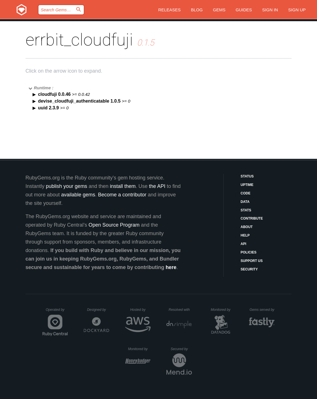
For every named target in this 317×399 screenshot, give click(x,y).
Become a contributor (122, 195)
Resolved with (180, 310)
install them (123, 186)
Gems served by (262, 310)
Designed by (98, 310)
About (247, 227)
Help (245, 235)
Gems (219, 9)
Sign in (270, 9)
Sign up (297, 9)
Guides (244, 9)
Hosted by (140, 310)
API (243, 244)
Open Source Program (114, 225)
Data (245, 202)
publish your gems (66, 186)
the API (157, 186)
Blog (197, 9)
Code (245, 193)
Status (247, 176)
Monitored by (222, 310)
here (171, 267)
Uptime (247, 185)
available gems (78, 195)
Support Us (252, 261)
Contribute (252, 218)
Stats (246, 210)
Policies (248, 252)
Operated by (57, 312)
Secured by (181, 349)
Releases (169, 9)
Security (249, 269)
